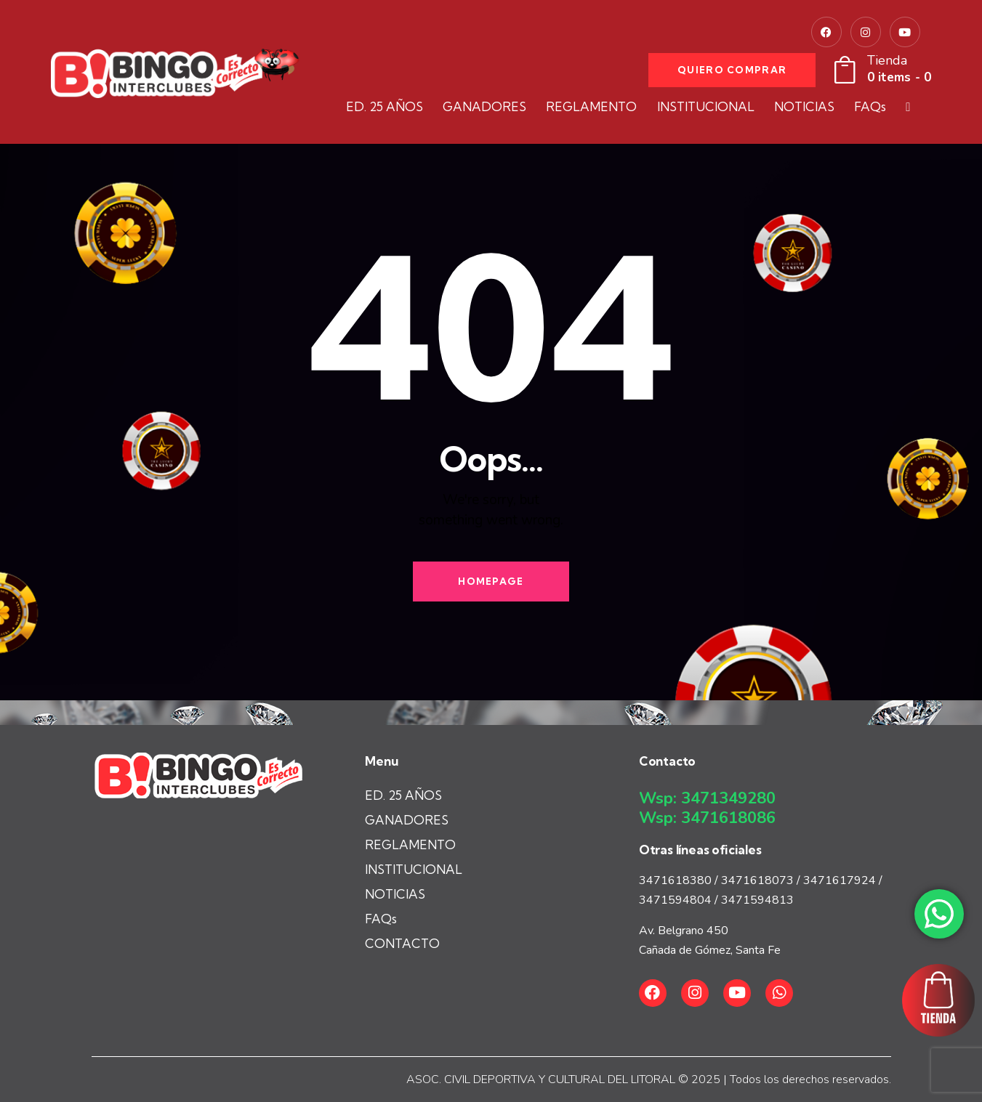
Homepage (490, 581)
